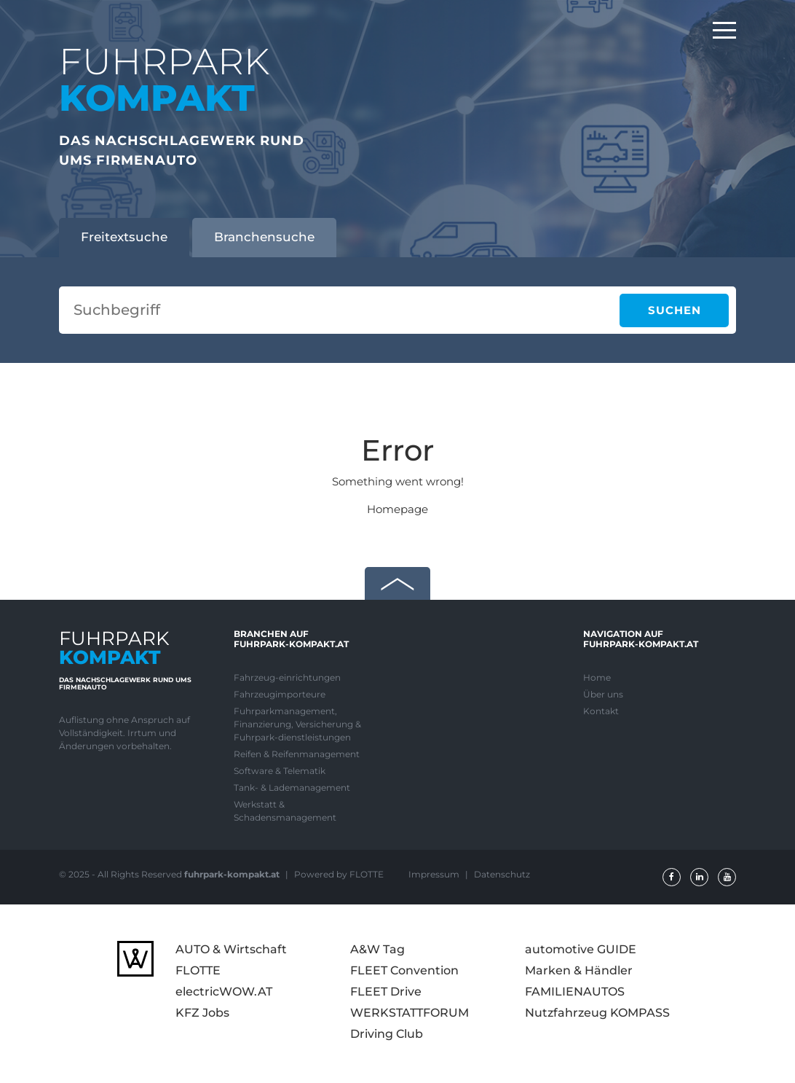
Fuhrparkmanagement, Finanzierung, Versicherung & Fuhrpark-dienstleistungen (297, 724)
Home (597, 677)
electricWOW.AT (223, 991)
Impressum (435, 874)
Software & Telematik (279, 770)
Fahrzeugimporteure (279, 694)
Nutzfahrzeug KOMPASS (597, 1013)
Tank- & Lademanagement (292, 787)
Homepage (397, 509)
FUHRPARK (164, 79)
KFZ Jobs (202, 1013)
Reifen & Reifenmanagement (297, 753)
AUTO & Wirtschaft (231, 949)
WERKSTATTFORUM (409, 1013)
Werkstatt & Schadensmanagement (285, 811)
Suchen (674, 310)
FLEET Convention (404, 970)
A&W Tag (377, 949)
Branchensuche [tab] (264, 237)
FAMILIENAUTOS (575, 991)
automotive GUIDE (580, 949)
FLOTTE (198, 970)
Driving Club (386, 1034)
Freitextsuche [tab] (124, 237)
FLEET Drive (386, 991)
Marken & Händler (579, 970)
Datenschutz (502, 874)
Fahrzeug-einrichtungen (287, 677)
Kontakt (601, 710)
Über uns (603, 694)
